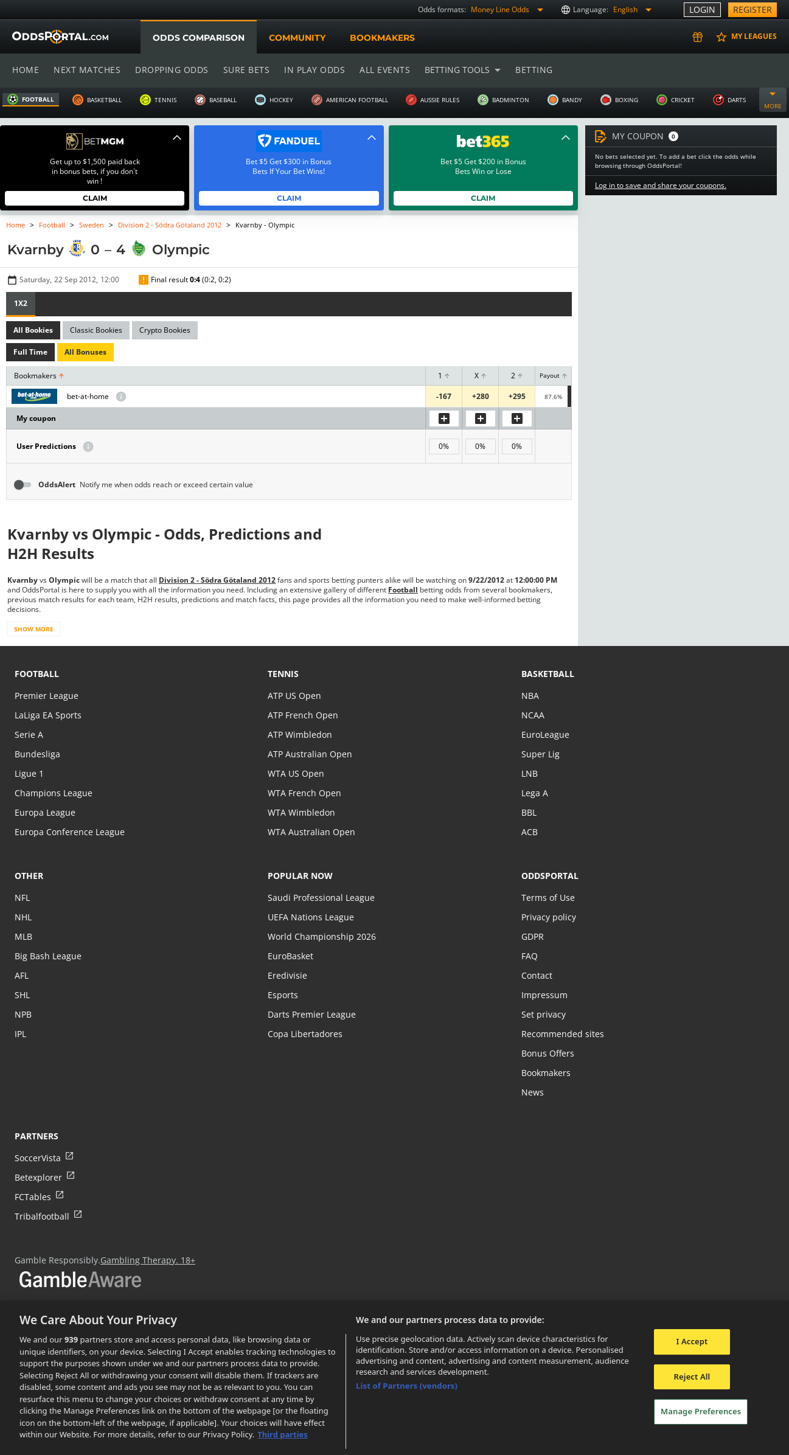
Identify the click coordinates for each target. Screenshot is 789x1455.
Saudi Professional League (320, 897)
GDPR (532, 936)
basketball (547, 673)
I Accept (691, 1341)
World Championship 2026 (320, 936)
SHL (22, 995)
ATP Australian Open (308, 754)
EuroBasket (290, 956)
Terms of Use (547, 897)
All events (381, 69)
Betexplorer (38, 1177)
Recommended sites (561, 1034)
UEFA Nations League (310, 917)
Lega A (534, 793)
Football (52, 224)
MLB (23, 936)
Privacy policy (548, 917)
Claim (94, 198)
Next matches (86, 69)
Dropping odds (169, 69)
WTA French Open (303, 793)
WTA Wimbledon (300, 812)
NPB (23, 1014)
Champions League (53, 793)
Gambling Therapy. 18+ (143, 1260)
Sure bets (243, 69)
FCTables (32, 1197)
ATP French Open (302, 715)
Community (296, 37)
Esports (282, 995)
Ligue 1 (29, 773)
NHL (23, 917)
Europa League (44, 812)
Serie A (28, 734)
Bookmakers (382, 37)
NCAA (532, 715)
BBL (529, 812)
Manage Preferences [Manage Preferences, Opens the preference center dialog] (701, 1411)
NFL (22, 897)
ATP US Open (294, 695)
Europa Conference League (68, 832)
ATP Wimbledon (299, 734)
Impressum (543, 995)
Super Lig (539, 754)
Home (25, 69)
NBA (529, 695)
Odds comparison (198, 37)
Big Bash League (47, 956)
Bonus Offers (547, 1053)
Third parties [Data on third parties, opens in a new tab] (282, 1434)
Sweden (90, 224)
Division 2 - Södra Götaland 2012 (169, 224)
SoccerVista (37, 1158)
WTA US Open (295, 773)
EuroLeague (545, 734)
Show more (33, 629)
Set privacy (542, 1014)
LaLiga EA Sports (47, 715)
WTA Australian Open (310, 832)
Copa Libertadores (304, 1034)
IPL (21, 1034)
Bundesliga (36, 754)
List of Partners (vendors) (406, 1385)
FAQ (529, 956)
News (532, 1092)
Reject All (692, 1376)
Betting (528, 69)
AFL (22, 975)
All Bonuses (84, 352)
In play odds (311, 69)
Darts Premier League (311, 1014)
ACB (529, 832)
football (37, 673)
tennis (283, 673)
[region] (394, 1377)
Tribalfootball (41, 1216)
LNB (529, 773)
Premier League (46, 695)
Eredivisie (286, 975)
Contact (536, 975)
